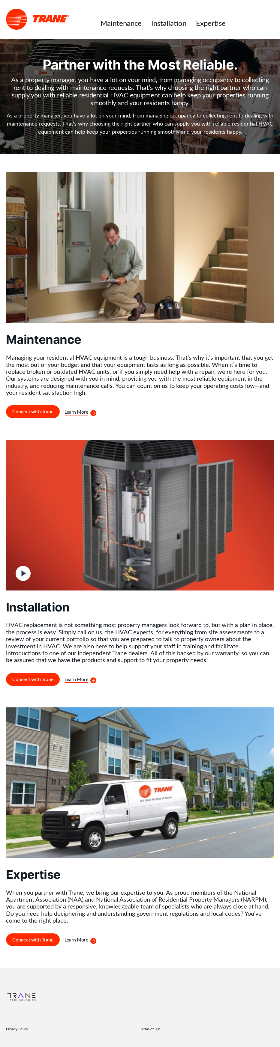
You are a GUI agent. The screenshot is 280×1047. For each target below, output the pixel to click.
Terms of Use (150, 1028)
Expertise (211, 23)
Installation (168, 23)
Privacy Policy (17, 1028)
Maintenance (121, 23)
